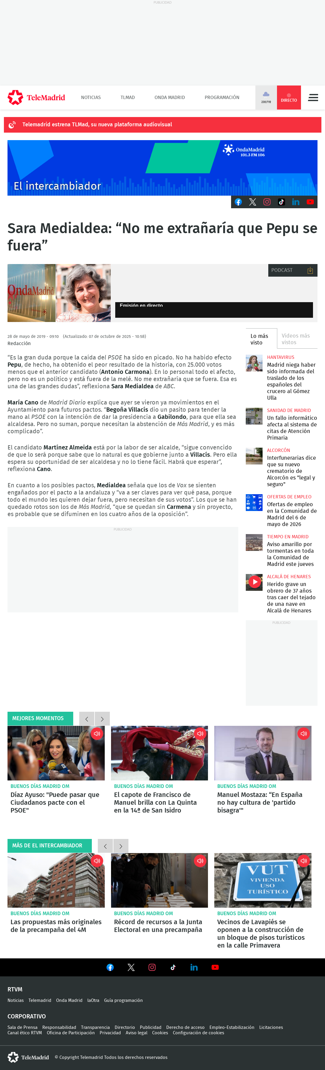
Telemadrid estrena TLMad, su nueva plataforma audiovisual (97, 125)
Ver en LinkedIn (194, 967)
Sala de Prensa (23, 1027)
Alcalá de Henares (289, 576)
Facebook (238, 202)
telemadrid (28, 1057)
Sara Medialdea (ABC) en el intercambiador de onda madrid (59, 293)
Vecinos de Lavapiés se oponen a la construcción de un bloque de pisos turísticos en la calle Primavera (262, 880)
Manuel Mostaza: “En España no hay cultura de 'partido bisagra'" (262, 753)
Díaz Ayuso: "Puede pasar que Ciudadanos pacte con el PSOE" (56, 753)
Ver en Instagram (152, 967)
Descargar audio (310, 270)
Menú (313, 98)
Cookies (160, 1033)
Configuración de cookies (198, 1033)
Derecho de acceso (185, 1027)
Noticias (91, 97)
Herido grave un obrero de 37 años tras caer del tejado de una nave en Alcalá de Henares (254, 582)
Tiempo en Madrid (287, 536)
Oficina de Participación (71, 1033)
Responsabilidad (59, 1027)
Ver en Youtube (215, 967)
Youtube (310, 202)
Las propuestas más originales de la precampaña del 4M (56, 880)
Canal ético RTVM (25, 1033)
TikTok (281, 202)
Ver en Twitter (131, 968)
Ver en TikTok (173, 968)
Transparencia (95, 1027)
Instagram (267, 202)
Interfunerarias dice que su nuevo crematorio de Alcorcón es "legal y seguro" (254, 456)
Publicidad (150, 1027)
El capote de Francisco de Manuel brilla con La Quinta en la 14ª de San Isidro (159, 753)
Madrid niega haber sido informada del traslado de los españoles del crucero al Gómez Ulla (254, 363)
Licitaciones (271, 1027)
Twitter (252, 202)
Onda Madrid (170, 97)
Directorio (125, 1027)
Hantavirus (280, 357)
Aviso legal (136, 1033)
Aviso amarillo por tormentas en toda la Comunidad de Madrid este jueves (254, 542)
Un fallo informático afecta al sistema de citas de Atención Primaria (254, 416)
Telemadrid (40, 1000)
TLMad (128, 97)
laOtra (93, 1000)
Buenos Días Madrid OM (40, 786)
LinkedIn (296, 202)
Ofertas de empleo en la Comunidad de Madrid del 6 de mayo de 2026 (254, 502)
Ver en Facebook (110, 968)
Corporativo (27, 1017)
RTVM (15, 990)
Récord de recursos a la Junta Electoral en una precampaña (159, 880)
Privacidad (110, 1033)
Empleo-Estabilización (231, 1027)
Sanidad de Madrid (289, 410)
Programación (222, 97)
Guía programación (123, 1000)
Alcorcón (278, 450)
